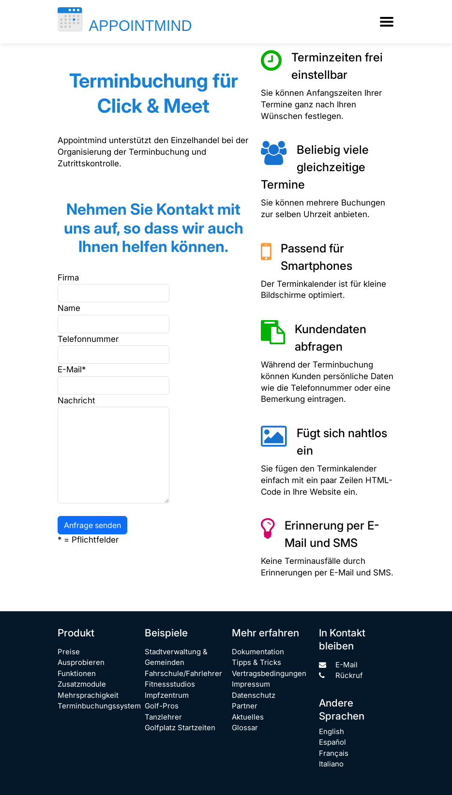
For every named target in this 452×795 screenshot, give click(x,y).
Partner (244, 705)
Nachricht (76, 400)
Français (333, 753)
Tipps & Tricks (256, 662)
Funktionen (77, 673)
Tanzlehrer (163, 716)
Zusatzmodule (82, 684)
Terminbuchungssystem (99, 705)
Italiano (331, 763)
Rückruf (341, 675)
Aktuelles (248, 716)
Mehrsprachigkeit (88, 695)
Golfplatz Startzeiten (180, 727)
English (331, 731)
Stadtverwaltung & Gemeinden (176, 657)
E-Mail (338, 664)
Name (69, 308)
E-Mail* (72, 369)
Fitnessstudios (170, 684)
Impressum (251, 684)
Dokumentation (258, 651)
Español (332, 742)
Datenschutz (253, 695)
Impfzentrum (167, 695)
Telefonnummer (81, 339)
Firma (68, 277)
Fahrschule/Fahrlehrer (183, 673)
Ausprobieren (81, 662)
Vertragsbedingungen (269, 673)
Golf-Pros (162, 705)
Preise (69, 651)
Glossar (245, 727)
